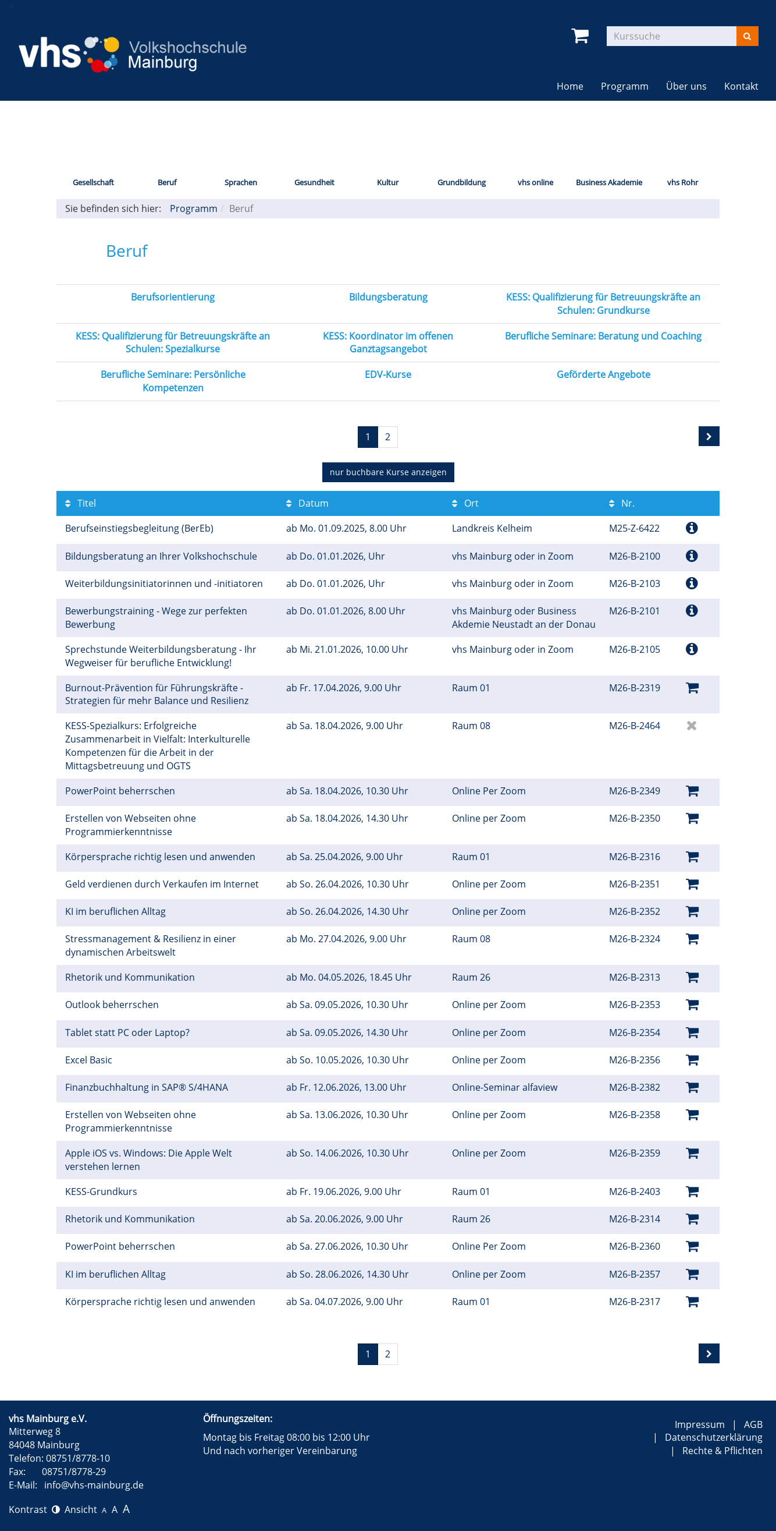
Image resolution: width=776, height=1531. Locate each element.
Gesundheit (314, 182)
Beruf (167, 182)
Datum (307, 503)
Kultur (387, 182)
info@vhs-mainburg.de (94, 1485)
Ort (465, 503)
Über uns (686, 86)
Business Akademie (609, 182)
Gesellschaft (93, 182)
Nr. (622, 503)
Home (570, 86)
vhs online (535, 182)
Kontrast (34, 1509)
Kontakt (741, 86)
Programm (625, 86)
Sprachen (241, 182)
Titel (80, 503)
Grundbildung (461, 182)
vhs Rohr (682, 182)
